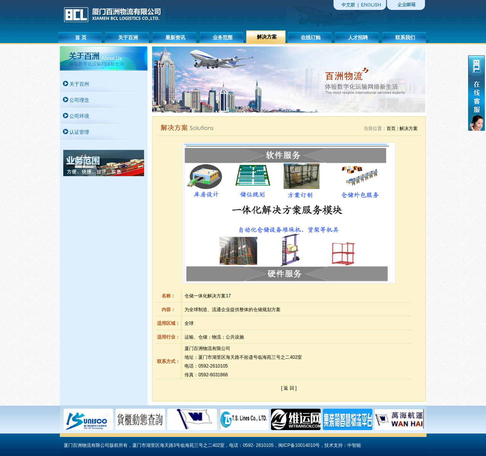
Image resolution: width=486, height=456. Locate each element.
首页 (391, 128)
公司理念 (79, 100)
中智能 (354, 445)
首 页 (81, 37)
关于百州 (79, 84)
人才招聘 (358, 37)
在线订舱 (311, 37)
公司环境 (79, 116)
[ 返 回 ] (289, 388)
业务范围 (223, 37)
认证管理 (79, 132)
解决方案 (267, 37)
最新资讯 (175, 37)
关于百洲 (128, 37)
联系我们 (405, 37)
